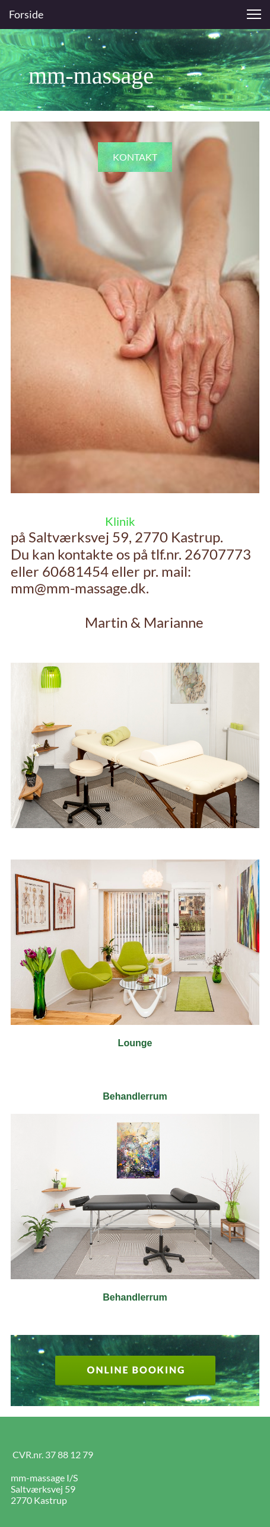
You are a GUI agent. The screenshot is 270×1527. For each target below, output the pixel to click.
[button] (254, 14)
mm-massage (82, 75)
